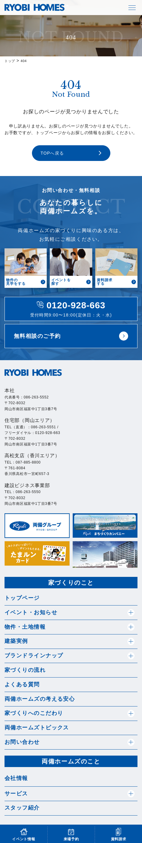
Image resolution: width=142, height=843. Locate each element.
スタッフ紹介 (22, 808)
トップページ (22, 598)
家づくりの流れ (25, 670)
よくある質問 (22, 684)
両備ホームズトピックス (37, 728)
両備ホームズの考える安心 (40, 699)
